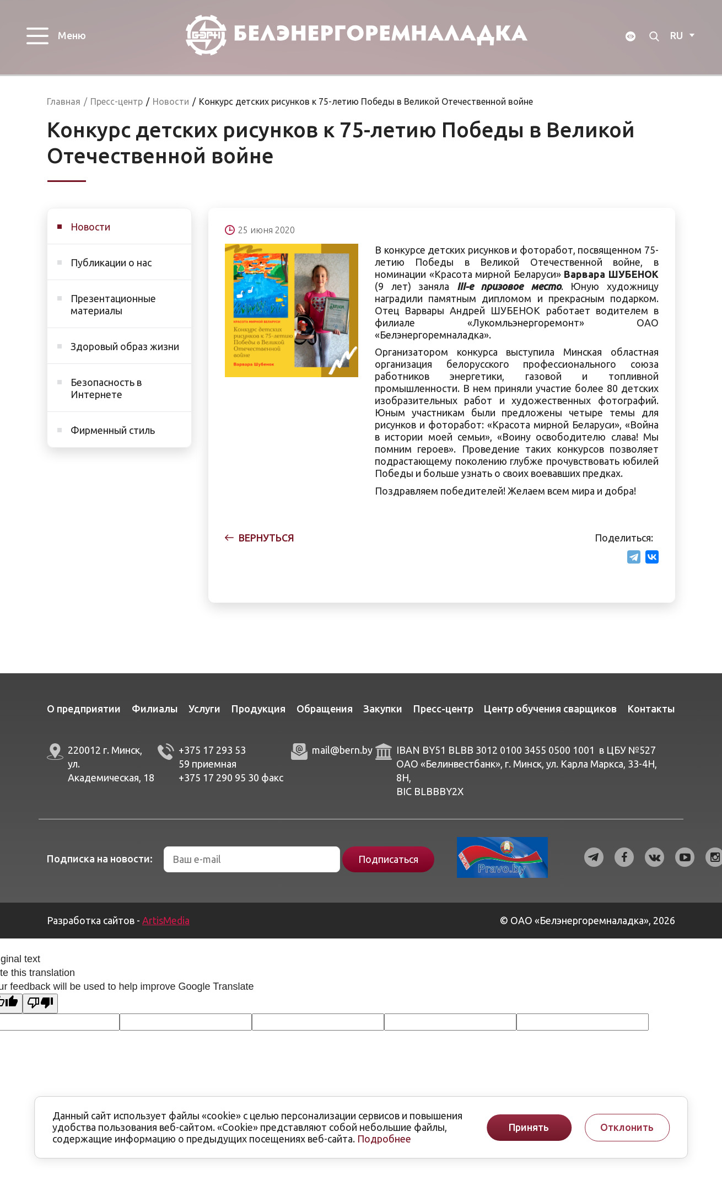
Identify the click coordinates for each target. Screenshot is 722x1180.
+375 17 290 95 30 (219, 784)
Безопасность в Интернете (106, 394)
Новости (90, 233)
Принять (529, 1127)
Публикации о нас (111, 269)
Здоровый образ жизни (125, 352)
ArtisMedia (166, 926)
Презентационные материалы (113, 311)
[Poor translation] (40, 1010)
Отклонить (627, 1127)
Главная (63, 108)
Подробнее (384, 1138)
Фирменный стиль (113, 436)
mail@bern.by (342, 756)
